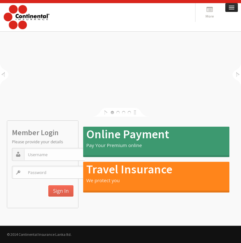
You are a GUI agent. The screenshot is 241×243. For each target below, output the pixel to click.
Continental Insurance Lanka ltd (45, 234)
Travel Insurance (129, 169)
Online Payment (127, 134)
